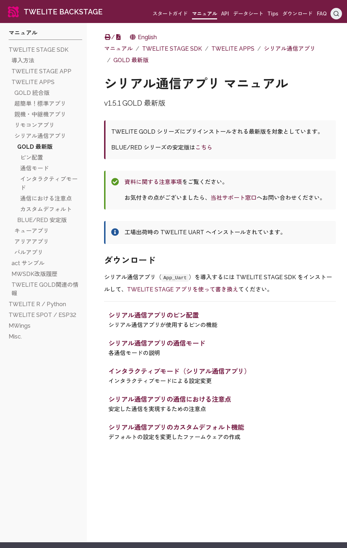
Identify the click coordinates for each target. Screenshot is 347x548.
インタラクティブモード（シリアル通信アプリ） (179, 371)
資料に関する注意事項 (153, 182)
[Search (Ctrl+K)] (336, 13)
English (143, 37)
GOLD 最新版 (131, 60)
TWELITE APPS (232, 48)
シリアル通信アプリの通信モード (156, 343)
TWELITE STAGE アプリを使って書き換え (182, 289)
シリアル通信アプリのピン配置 (153, 315)
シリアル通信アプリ (289, 48)
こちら (203, 147)
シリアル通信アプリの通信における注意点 (169, 399)
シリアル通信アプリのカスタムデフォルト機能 (176, 427)
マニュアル (118, 48)
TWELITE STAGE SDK (172, 48)
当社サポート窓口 (234, 197)
